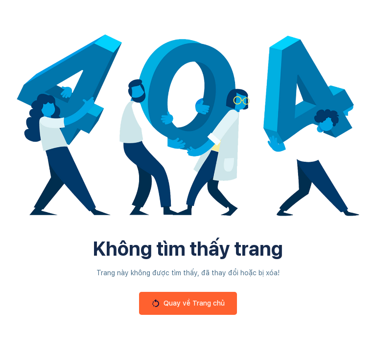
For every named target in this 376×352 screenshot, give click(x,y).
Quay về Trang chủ (188, 303)
